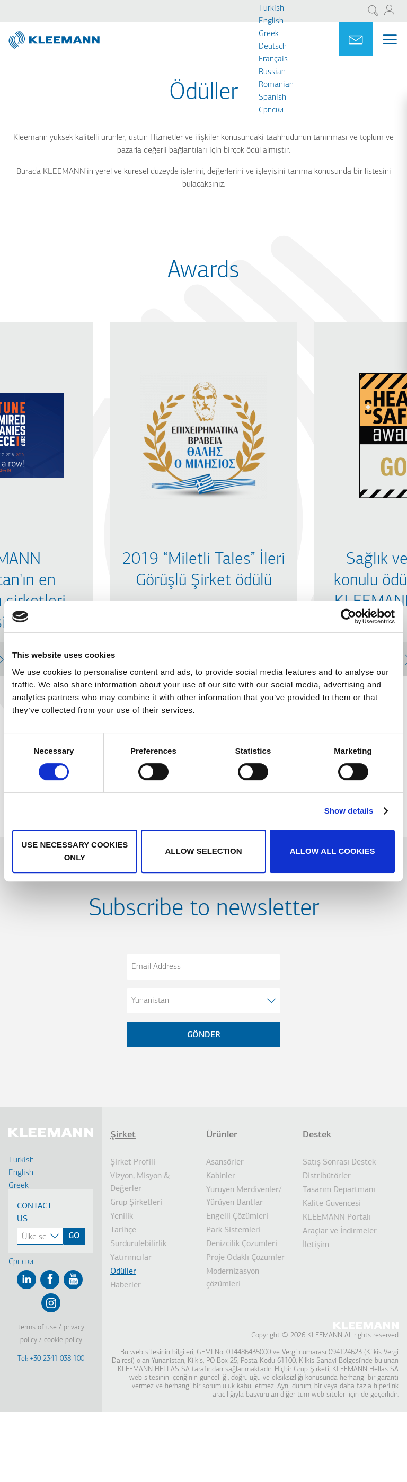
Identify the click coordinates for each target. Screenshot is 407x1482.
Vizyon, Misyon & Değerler (140, 1182)
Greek (269, 34)
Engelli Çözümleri (237, 1216)
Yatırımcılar (131, 1258)
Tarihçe (123, 1230)
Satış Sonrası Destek (339, 1162)
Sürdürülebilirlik (138, 1244)
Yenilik (121, 1216)
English (271, 21)
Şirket (123, 1135)
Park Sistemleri (233, 1230)
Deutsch (273, 46)
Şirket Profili (132, 1162)
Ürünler (221, 1135)
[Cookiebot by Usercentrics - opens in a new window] (348, 616)
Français (273, 59)
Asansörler (225, 1162)
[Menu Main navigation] (390, 39)
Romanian (276, 85)
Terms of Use (37, 1327)
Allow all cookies (332, 850)
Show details (349, 810)
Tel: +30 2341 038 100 (50, 1359)
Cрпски (271, 110)
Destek (317, 1135)
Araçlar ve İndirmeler (340, 1231)
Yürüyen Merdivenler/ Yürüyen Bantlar (243, 1196)
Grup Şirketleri (136, 1202)
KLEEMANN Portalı (337, 1217)
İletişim (316, 1245)
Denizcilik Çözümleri (241, 1244)
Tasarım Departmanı (339, 1190)
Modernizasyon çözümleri (232, 1278)
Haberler (125, 1285)
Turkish (271, 8)
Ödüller (123, 1271)
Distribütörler (327, 1176)
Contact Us (34, 1212)
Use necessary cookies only (74, 851)
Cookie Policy (63, 1340)
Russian (272, 72)
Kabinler (220, 1176)
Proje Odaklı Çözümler (245, 1258)
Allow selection (203, 850)
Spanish (272, 97)
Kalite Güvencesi (332, 1203)
